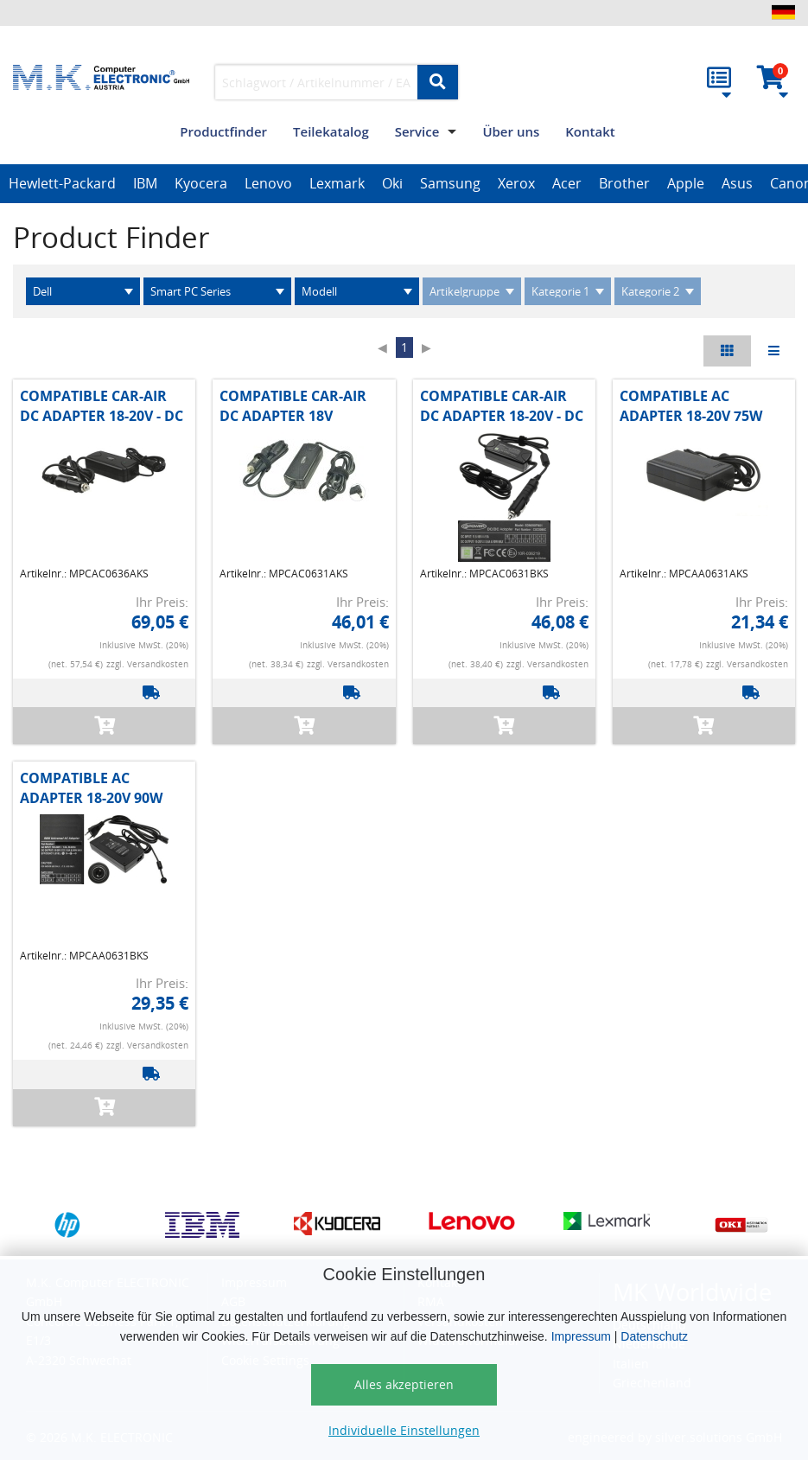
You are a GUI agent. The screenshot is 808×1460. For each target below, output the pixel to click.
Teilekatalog (331, 131)
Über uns (510, 131)
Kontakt (589, 131)
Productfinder (223, 131)
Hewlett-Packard (62, 183)
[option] (62, 184)
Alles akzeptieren (404, 1384)
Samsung (450, 183)
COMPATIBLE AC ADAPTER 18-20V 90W (91, 787)
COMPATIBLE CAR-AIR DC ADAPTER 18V (292, 405)
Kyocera (201, 183)
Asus (737, 183)
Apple (685, 183)
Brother (624, 183)
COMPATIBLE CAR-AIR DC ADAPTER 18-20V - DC (101, 405)
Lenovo (268, 183)
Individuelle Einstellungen (404, 1430)
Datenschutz (654, 1336)
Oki (392, 183)
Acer (567, 183)
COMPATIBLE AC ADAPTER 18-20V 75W (691, 405)
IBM (145, 183)
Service (417, 131)
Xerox (516, 183)
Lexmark (337, 183)
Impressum (581, 1336)
